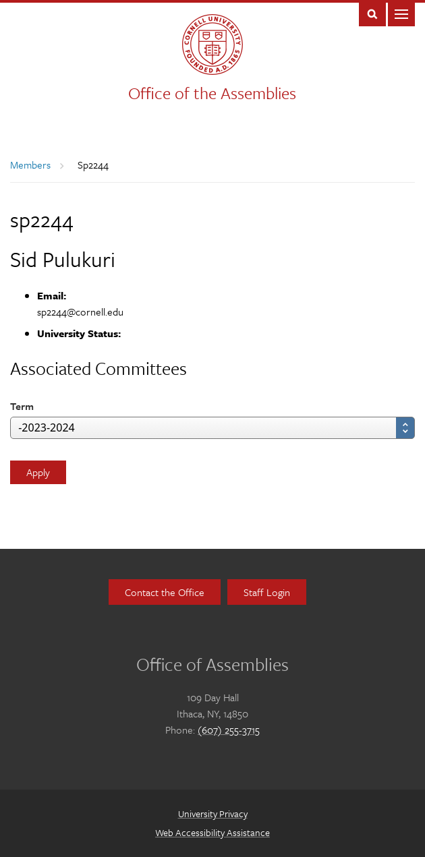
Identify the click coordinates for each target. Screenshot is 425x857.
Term (22, 405)
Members (30, 164)
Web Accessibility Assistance (212, 832)
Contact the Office (164, 592)
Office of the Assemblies (212, 93)
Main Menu (401, 13)
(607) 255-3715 (229, 729)
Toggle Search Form (372, 13)
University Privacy (213, 813)
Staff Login (267, 592)
